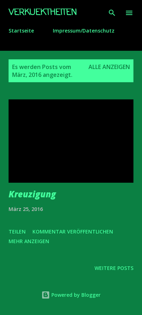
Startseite (21, 30)
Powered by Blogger (71, 294)
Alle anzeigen (109, 67)
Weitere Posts (114, 268)
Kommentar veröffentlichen (72, 231)
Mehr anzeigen (29, 241)
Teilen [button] (17, 231)
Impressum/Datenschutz (84, 30)
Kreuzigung (32, 194)
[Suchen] (112, 13)
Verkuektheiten (43, 12)
